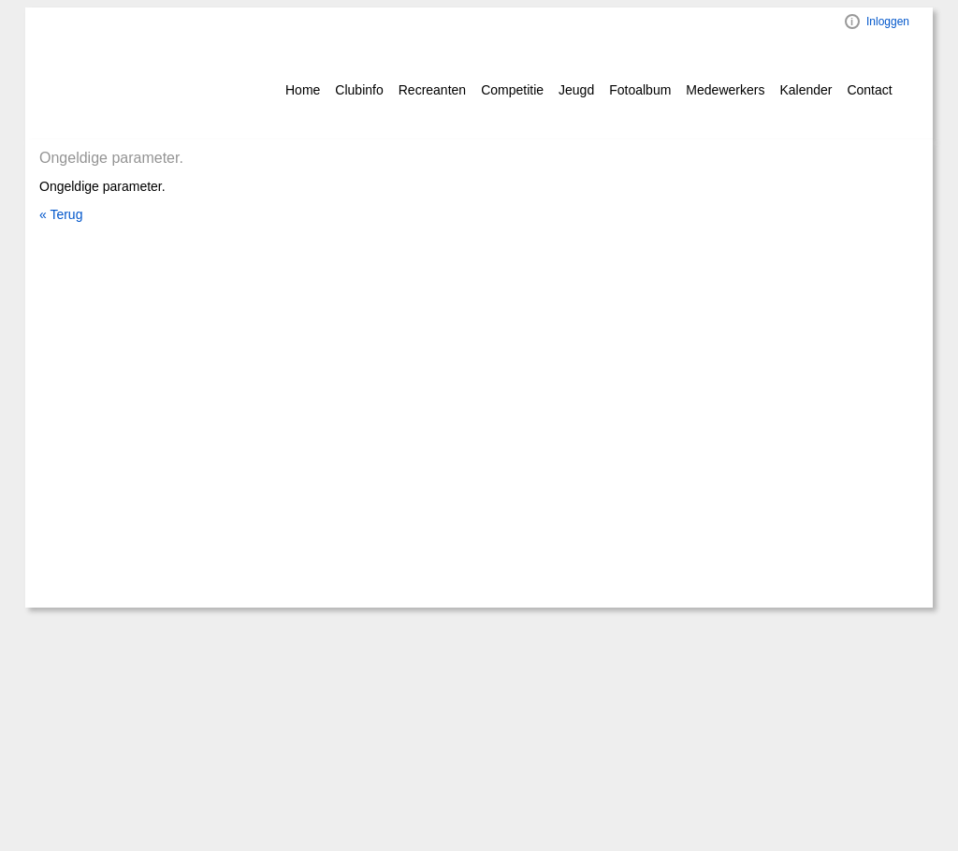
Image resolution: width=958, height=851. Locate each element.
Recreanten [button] (432, 89)
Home (302, 89)
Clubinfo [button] (359, 89)
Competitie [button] (512, 89)
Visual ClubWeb (852, 21)
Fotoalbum (640, 89)
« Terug (60, 214)
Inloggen (887, 21)
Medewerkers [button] (725, 89)
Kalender (805, 89)
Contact (869, 89)
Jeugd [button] (576, 89)
